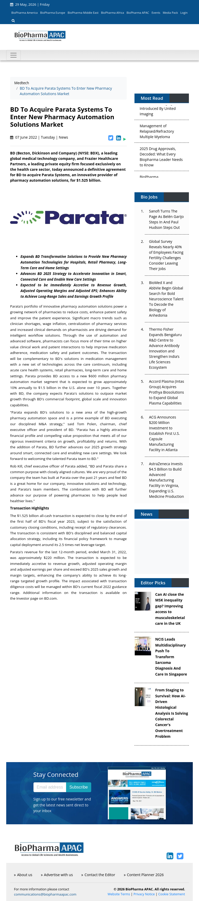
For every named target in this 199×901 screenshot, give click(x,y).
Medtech (21, 82)
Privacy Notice (144, 894)
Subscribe (78, 787)
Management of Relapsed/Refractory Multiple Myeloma (157, 132)
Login (184, 13)
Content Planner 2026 (144, 874)
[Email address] (49, 787)
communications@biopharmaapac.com (45, 894)
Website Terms (119, 894)
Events (156, 13)
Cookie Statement (171, 894)
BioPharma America (24, 13)
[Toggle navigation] (13, 55)
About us (23, 874)
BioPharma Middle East (83, 13)
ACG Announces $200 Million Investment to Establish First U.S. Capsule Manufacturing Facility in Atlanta (164, 433)
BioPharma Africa (112, 13)
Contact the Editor (98, 874)
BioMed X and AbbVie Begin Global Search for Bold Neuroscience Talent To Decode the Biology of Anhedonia (166, 299)
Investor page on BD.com (36, 598)
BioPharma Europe (52, 13)
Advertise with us (57, 874)
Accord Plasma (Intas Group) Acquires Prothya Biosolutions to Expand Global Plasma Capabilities (166, 392)
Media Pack (170, 13)
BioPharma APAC (137, 13)
